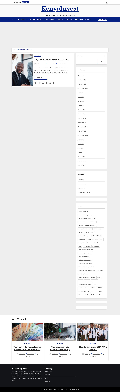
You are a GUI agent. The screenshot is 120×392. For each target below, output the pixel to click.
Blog (45, 378)
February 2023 (82, 114)
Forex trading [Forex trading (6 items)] (95, 246)
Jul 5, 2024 (30, 354)
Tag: (24, 49)
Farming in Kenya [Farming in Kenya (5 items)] (98, 242)
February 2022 (82, 161)
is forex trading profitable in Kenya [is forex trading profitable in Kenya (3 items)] (87, 277)
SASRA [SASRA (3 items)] (93, 291)
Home (13, 49)
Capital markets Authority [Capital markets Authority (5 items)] (95, 235)
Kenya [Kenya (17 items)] (98, 277)
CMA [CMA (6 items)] (101, 239)
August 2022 (81, 139)
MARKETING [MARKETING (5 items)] (94, 280)
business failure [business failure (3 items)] (89, 232)
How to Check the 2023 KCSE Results (93, 348)
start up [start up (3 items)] (87, 294)
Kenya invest (48, 371)
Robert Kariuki (39, 64)
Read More (40, 77)
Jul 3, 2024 (63, 354)
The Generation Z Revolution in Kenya (60, 348)
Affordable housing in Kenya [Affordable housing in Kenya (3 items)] (85, 215)
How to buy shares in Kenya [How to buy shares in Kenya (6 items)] (85, 260)
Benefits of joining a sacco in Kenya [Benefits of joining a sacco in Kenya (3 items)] (87, 221)
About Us (69, 19)
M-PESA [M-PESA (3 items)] (87, 280)
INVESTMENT (22, 19)
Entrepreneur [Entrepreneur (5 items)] (82, 242)
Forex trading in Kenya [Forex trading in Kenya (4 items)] (84, 256)
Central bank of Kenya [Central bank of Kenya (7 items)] (92, 239)
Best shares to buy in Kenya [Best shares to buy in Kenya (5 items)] (85, 228)
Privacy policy (78, 19)
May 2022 (81, 148)
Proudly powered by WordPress (50, 389)
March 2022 (81, 157)
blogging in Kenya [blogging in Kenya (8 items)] (98, 228)
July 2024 (81, 75)
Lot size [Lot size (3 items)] (80, 280)
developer (21, 354)
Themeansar (75, 389)
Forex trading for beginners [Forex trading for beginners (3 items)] (85, 253)
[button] (12, 19)
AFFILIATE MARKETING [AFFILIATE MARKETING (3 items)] (84, 211)
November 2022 (82, 127)
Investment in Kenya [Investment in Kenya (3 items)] (83, 273)
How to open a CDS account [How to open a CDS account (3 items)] (85, 263)
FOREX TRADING (49, 19)
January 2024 (82, 80)
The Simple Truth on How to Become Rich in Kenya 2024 (27, 348)
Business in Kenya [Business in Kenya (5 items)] (83, 235)
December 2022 (82, 122)
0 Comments (62, 64)
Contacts (88, 19)
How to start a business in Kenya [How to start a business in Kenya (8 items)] (86, 267)
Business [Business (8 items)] (81, 232)
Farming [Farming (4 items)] (89, 242)
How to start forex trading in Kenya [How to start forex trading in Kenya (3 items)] (87, 270)
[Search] (101, 61)
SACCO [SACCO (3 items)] (92, 287)
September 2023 (83, 88)
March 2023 (81, 110)
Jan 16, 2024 (96, 354)
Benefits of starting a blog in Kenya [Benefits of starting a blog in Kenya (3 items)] (87, 225)
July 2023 (81, 97)
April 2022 (81, 152)
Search (81, 56)
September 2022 (83, 135)
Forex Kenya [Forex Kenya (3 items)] (87, 246)
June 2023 (81, 101)
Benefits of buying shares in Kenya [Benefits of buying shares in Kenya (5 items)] (87, 218)
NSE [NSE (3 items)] (95, 284)
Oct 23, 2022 (51, 64)
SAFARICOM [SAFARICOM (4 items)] (99, 287)
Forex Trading (82, 184)
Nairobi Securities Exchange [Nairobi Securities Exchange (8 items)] (85, 284)
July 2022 (81, 144)
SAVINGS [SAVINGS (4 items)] (100, 291)
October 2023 (82, 84)
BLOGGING (60, 19)
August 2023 (81, 92)
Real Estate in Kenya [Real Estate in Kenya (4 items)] (83, 287)
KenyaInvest (60, 8)
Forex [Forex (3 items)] (80, 246)
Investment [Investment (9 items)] (100, 270)
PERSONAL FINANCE (35, 19)
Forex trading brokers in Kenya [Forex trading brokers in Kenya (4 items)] (86, 249)
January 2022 (82, 165)
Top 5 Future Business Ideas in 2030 (51, 59)
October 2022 (82, 131)
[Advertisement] (60, 34)
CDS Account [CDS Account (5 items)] (82, 239)
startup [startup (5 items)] (80, 294)
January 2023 (82, 118)
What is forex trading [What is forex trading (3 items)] (96, 294)
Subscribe (102, 19)
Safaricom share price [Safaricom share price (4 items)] (84, 291)
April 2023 (81, 105)
